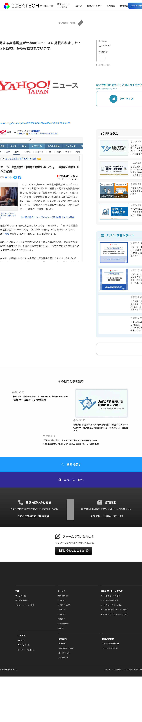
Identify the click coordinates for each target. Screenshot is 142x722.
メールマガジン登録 (116, 652)
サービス (40, 594)
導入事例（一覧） (7, 604)
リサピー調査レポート (80, 604)
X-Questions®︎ (41, 627)
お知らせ (112, 599)
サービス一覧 (47, 5)
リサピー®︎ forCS (42, 608)
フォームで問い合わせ (117, 647)
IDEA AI (38, 632)
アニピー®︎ (39, 622)
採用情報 (111, 5)
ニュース (78, 5)
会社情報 (124, 5)
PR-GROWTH (41, 599)
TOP (2, 594)
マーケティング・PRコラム (82, 608)
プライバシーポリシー (133, 673)
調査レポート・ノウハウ (64, 5)
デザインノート (115, 604)
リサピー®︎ (39, 604)
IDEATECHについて (79, 652)
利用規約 (117, 673)
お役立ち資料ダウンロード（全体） (86, 618)
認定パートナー (94, 5)
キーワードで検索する (117, 608)
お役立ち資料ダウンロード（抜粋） (86, 613)
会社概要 (75, 647)
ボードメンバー (78, 657)
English (107, 673)
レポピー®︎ (39, 613)
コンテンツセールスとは (81, 599)
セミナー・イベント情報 (9, 608)
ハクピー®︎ (39, 618)
